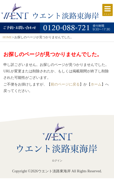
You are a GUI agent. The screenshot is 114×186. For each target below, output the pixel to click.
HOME (7, 37)
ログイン (57, 160)
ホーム (96, 84)
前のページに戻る (65, 84)
